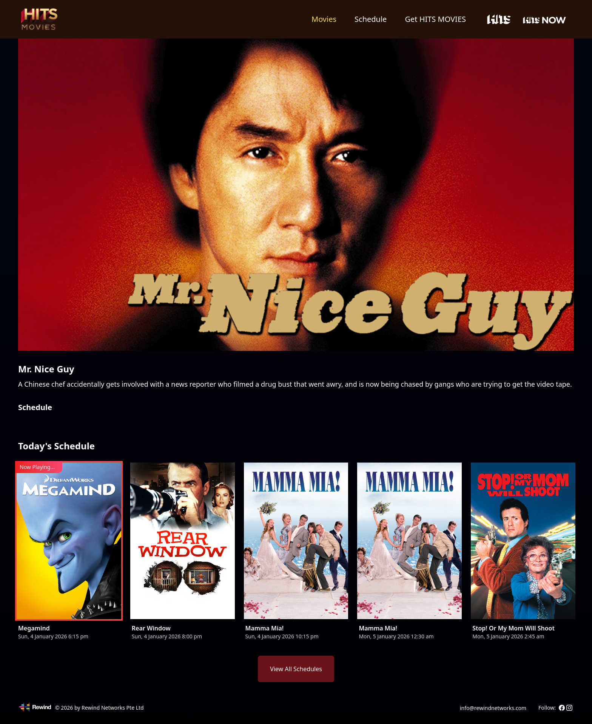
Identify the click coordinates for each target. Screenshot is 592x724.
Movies (323, 19)
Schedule (371, 19)
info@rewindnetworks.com (493, 708)
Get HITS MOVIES (435, 19)
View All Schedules (296, 669)
